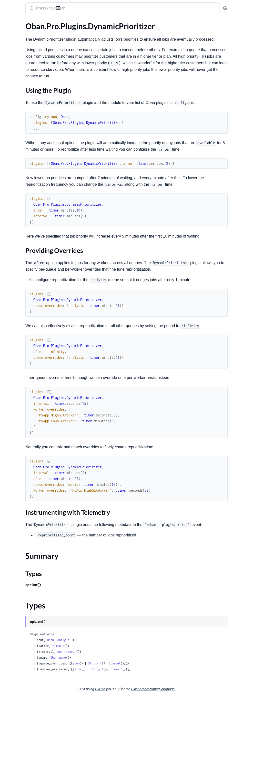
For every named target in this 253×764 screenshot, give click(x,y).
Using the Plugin (25, 178)
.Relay (9, 105)
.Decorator (13, 99)
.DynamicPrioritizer (20, 161)
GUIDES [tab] (9, 24)
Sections (15, 170)
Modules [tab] (29, 24)
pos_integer (129, 717)
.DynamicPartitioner (21, 155)
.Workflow (12, 76)
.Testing (10, 112)
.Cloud (9, 246)
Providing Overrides (28, 183)
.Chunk (10, 282)
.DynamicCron (16, 142)
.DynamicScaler (16, 223)
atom (138, 729)
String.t (157, 729)
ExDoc (137, 755)
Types (13, 201)
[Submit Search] (94, 8)
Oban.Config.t (121, 706)
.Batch (9, 69)
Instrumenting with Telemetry (36, 187)
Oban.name (120, 723)
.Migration (12, 46)
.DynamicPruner (17, 209)
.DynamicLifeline (17, 148)
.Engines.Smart (16, 39)
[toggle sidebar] (67, 8)
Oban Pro (29, 6)
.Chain (9, 276)
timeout (121, 711)
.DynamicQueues (18, 216)
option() (95, 650)
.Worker (10, 119)
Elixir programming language (189, 755)
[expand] (68, 39)
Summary (16, 195)
